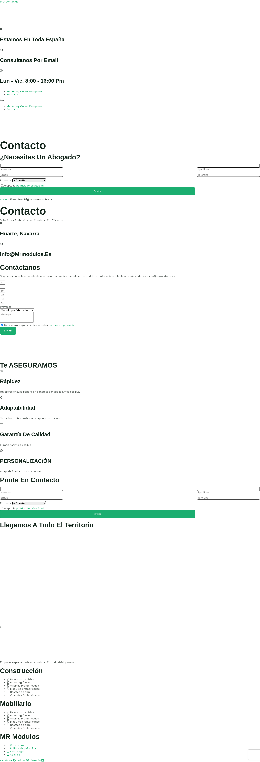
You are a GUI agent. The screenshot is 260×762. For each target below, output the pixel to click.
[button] (130, 100)
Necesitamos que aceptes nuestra (40, 325)
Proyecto (5, 306)
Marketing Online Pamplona (24, 91)
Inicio (3, 199)
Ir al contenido (9, 1)
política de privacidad (30, 185)
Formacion (13, 94)
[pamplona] (25, 347)
